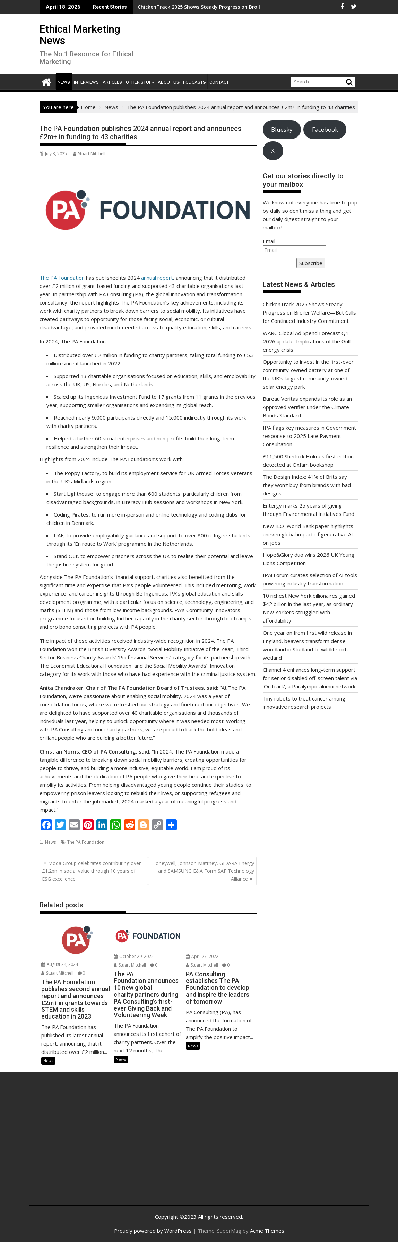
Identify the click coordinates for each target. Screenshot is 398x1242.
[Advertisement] (91, 1146)
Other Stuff (140, 82)
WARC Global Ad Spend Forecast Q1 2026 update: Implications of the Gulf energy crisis (307, 341)
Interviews (86, 82)
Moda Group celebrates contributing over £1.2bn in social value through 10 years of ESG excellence (91, 871)
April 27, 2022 (202, 956)
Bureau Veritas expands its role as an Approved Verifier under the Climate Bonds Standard (307, 407)
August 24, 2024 (59, 964)
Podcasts (194, 82)
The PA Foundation (62, 277)
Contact (219, 82)
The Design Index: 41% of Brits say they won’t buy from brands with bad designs (307, 485)
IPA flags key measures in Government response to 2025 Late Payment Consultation (309, 436)
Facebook (325, 129)
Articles (112, 82)
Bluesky (281, 129)
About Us (168, 82)
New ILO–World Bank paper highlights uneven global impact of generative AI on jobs (308, 534)
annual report (157, 277)
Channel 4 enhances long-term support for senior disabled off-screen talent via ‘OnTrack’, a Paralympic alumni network (310, 678)
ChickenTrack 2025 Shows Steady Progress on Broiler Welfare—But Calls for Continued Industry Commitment (309, 312)
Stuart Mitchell (89, 154)
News (64, 82)
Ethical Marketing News (80, 34)
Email (269, 241)
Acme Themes (267, 1230)
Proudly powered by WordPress (153, 1230)
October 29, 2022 (134, 956)
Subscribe (310, 262)
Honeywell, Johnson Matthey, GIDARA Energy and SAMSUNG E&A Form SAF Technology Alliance (203, 871)
